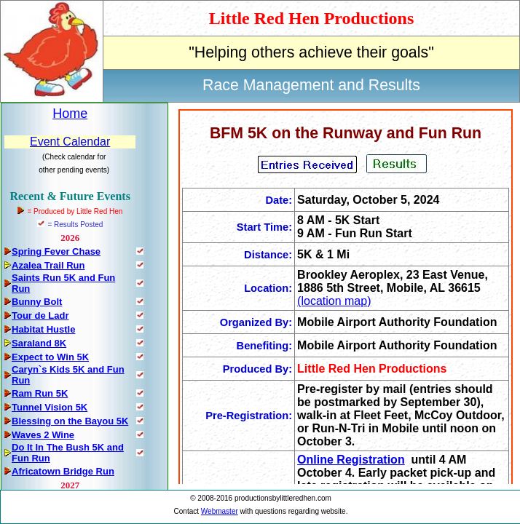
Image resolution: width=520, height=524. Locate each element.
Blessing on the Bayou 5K (70, 421)
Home (69, 113)
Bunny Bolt (37, 301)
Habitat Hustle (43, 329)
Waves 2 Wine (43, 434)
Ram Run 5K (40, 393)
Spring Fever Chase (56, 251)
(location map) (334, 301)
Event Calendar (70, 141)
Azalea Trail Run (48, 265)
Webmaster (219, 511)
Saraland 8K (39, 343)
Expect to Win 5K (50, 357)
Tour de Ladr (40, 315)
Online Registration (351, 459)
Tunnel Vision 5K (49, 407)
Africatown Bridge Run (63, 471)
